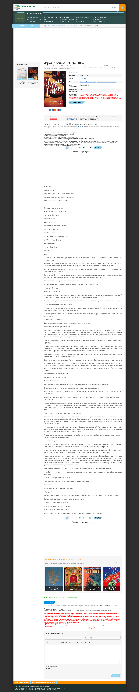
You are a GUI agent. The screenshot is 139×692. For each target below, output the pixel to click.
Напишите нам (70, 119)
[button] (47, 642)
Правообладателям (22, 682)
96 (90, 148)
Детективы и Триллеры (50, 17)
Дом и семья (80, 21)
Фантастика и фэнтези (34, 19)
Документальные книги (67, 19)
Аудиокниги (56, 7)
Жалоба (53, 119)
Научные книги (64, 17)
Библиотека (47, 7)
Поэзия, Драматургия (99, 21)
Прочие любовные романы (88, 82)
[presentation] (73, 669)
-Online (26, 7)
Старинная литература (99, 17)
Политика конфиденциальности (43, 682)
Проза (45, 19)
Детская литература (65, 21)
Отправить (116, 675)
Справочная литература (99, 19)
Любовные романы (32, 17)
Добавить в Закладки (25, 25)
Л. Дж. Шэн (83, 78)
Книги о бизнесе (48, 21)
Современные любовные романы (106, 82)
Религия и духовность (82, 17)
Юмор (78, 19)
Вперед (98, 148)
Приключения (31, 21)
